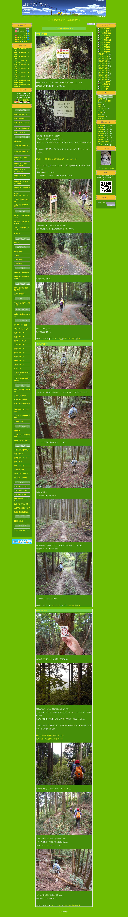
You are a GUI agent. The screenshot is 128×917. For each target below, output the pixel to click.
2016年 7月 (103, 66)
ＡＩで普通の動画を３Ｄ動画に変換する (64, 20)
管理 (78, 339)
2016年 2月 (103, 77)
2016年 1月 (103, 80)
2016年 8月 (103, 63)
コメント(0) (67, 339)
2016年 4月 (103, 73)
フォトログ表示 (23, 100)
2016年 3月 (103, 75)
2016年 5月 (103, 70)
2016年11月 (103, 56)
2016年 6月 (103, 68)
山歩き (73, 339)
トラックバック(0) (56, 339)
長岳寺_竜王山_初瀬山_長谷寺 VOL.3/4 (49, 735)
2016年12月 (103, 54)
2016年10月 (103, 59)
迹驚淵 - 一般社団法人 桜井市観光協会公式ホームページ (56, 159)
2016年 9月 (103, 61)
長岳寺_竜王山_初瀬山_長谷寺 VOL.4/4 (49, 739)
